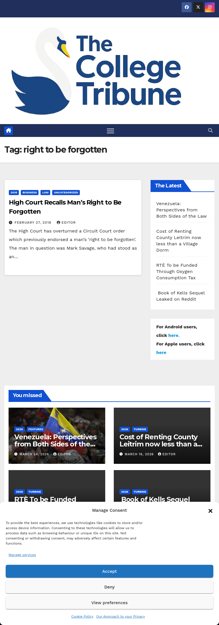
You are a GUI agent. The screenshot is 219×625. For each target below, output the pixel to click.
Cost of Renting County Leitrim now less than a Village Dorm (158, 444)
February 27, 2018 (34, 222)
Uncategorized (66, 192)
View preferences (109, 602)
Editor (66, 222)
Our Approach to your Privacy (120, 616)
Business (30, 192)
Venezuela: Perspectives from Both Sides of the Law (181, 210)
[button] (210, 510)
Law (45, 192)
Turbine (140, 429)
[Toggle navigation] (110, 130)
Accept (109, 571)
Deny (109, 587)
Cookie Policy (82, 616)
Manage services (22, 555)
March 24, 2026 (35, 454)
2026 (19, 429)
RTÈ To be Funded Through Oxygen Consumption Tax (176, 271)
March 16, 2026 (140, 454)
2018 (14, 192)
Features (36, 429)
